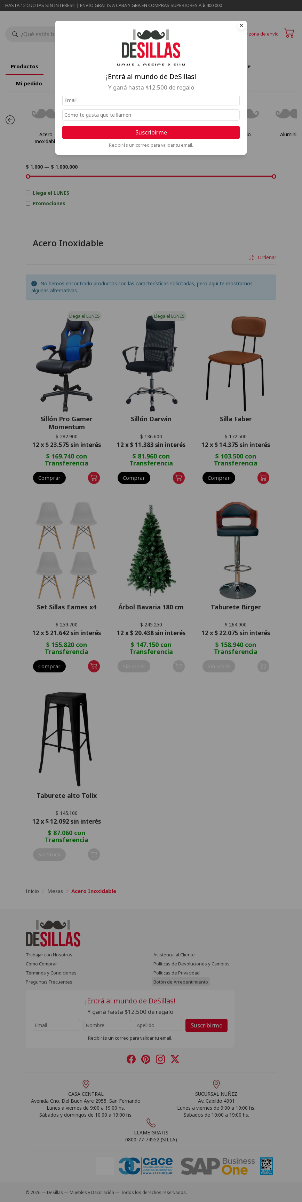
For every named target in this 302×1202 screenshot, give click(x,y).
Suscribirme (151, 132)
